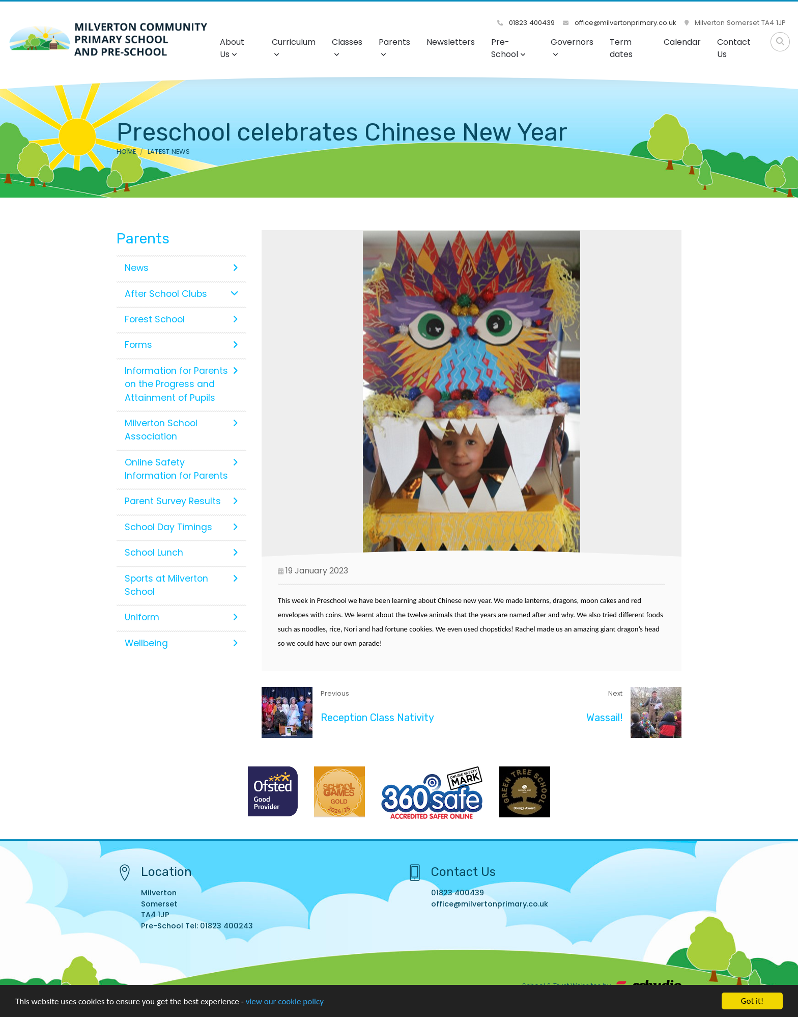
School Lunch (181, 552)
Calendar (682, 42)
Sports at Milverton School (181, 585)
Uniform (181, 617)
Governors (572, 47)
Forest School (181, 319)
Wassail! (604, 717)
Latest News (169, 151)
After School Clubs (181, 294)
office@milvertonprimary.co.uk (619, 23)
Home (126, 151)
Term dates (621, 48)
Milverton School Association (181, 430)
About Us (232, 48)
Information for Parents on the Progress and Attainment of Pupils (181, 384)
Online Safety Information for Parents (181, 469)
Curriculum (294, 47)
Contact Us (734, 48)
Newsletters (450, 42)
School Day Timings (181, 527)
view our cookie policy (285, 1004)
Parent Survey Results (181, 501)
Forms (181, 345)
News (181, 268)
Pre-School (508, 48)
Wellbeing (181, 643)
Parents (394, 47)
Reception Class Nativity (377, 717)
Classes (347, 47)
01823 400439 (526, 23)
